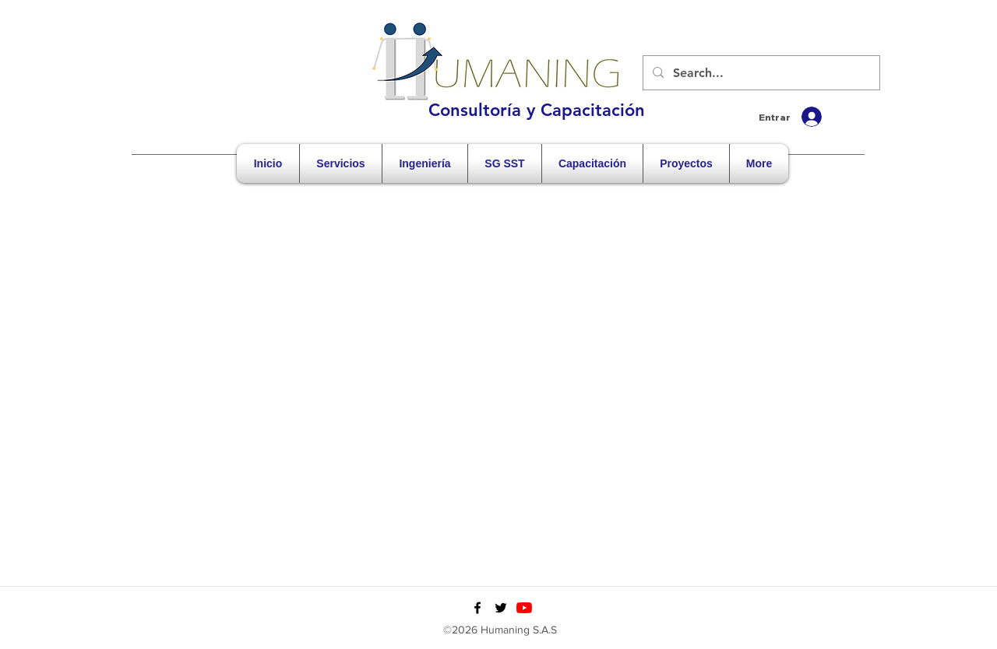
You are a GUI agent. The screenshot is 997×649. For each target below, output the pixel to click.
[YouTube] (524, 608)
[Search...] (760, 73)
